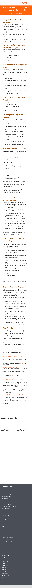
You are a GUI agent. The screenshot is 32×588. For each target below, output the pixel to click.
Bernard (7, 353)
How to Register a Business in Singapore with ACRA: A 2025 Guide (21, 430)
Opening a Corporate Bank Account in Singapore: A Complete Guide (6, 430)
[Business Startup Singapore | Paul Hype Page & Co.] (22, 420)
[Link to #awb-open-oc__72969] (23, 3)
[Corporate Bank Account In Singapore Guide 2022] (7, 420)
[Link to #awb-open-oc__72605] (29, 3)
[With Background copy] (8, 2)
